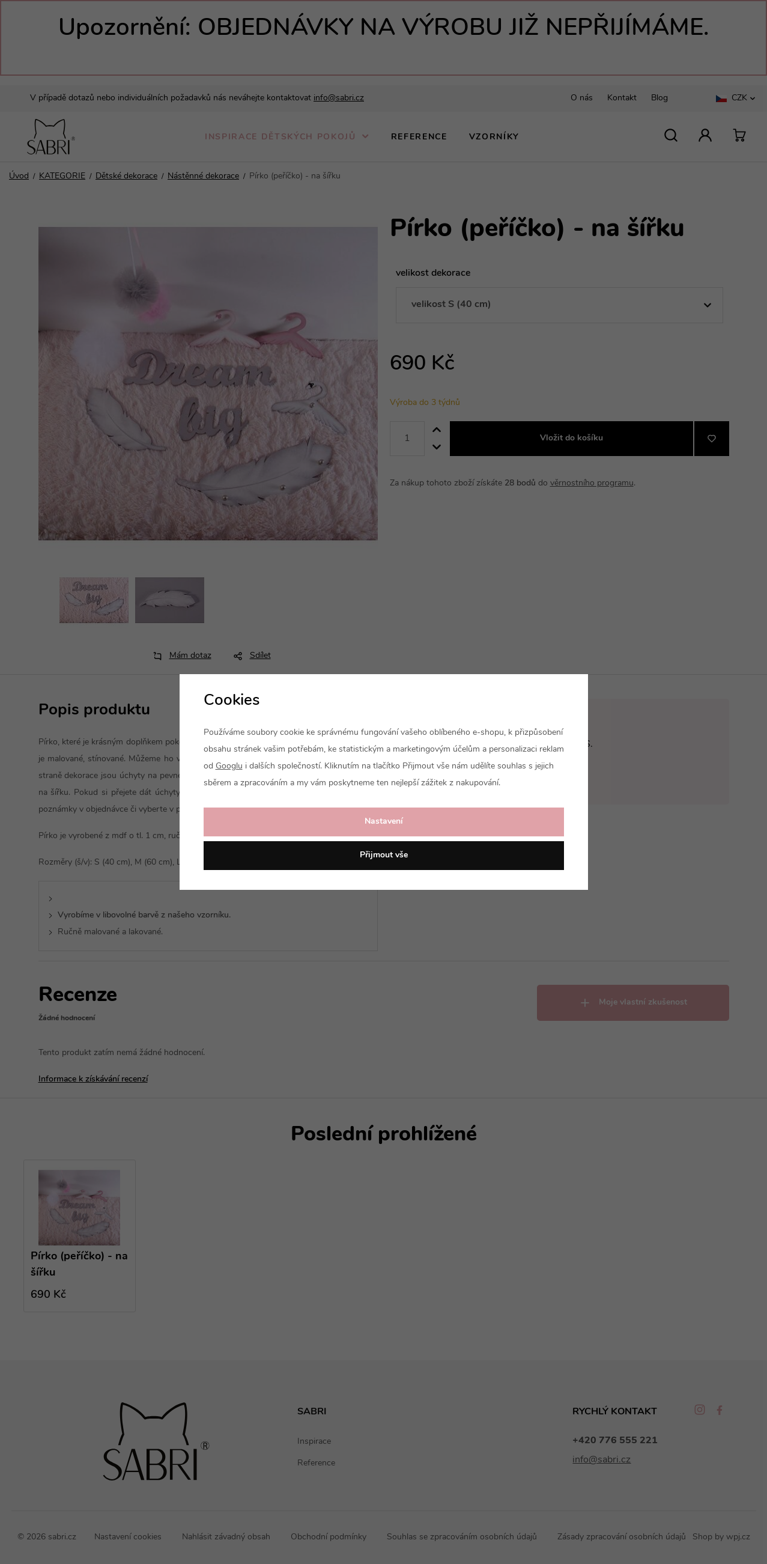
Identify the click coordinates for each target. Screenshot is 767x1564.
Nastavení (384, 821)
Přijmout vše (384, 855)
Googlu (229, 766)
